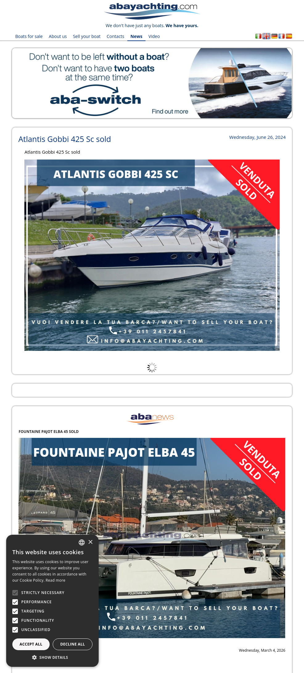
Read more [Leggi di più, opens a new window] (55, 580)
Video (154, 36)
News (136, 36)
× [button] (90, 542)
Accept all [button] (31, 644)
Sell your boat (87, 36)
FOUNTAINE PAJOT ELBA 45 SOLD (48, 431)
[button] (52, 657)
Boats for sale (29, 36)
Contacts (115, 36)
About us (58, 36)
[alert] (52, 601)
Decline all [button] (72, 644)
